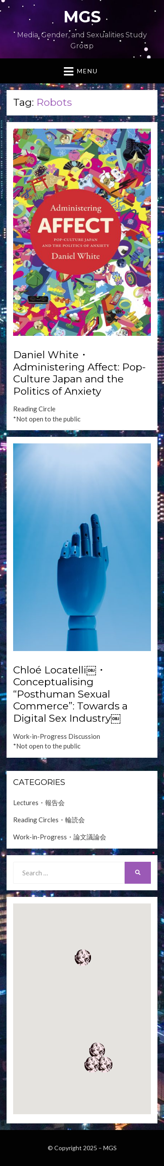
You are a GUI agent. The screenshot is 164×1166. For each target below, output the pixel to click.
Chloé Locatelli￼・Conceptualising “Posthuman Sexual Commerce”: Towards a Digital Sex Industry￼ (70, 694)
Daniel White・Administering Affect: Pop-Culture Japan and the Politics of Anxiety (79, 373)
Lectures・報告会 (39, 802)
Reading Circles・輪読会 (49, 820)
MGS (82, 16)
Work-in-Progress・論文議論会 (59, 837)
